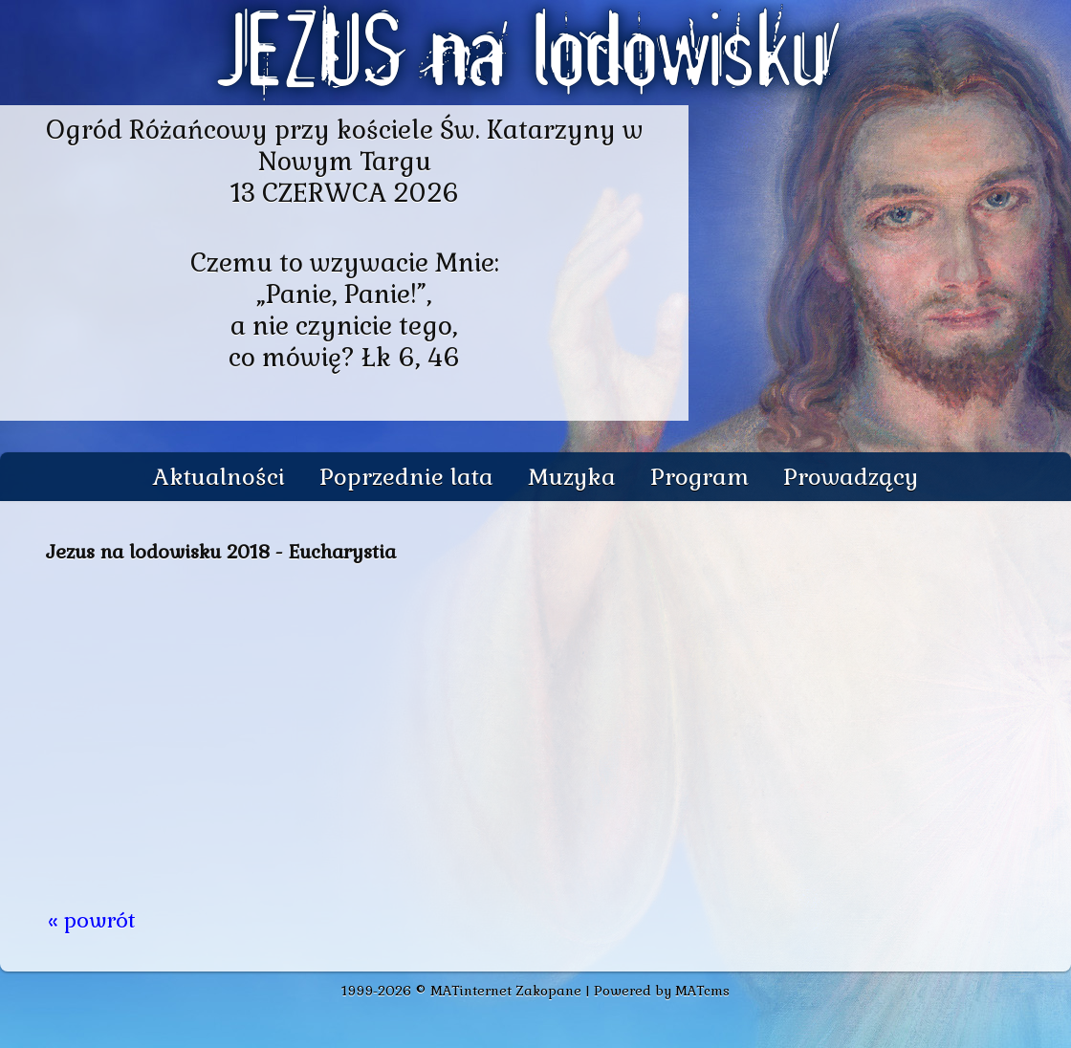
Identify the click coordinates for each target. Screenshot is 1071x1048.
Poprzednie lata (406, 476)
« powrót (92, 919)
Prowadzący (850, 476)
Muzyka (572, 476)
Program (699, 476)
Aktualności (219, 476)
